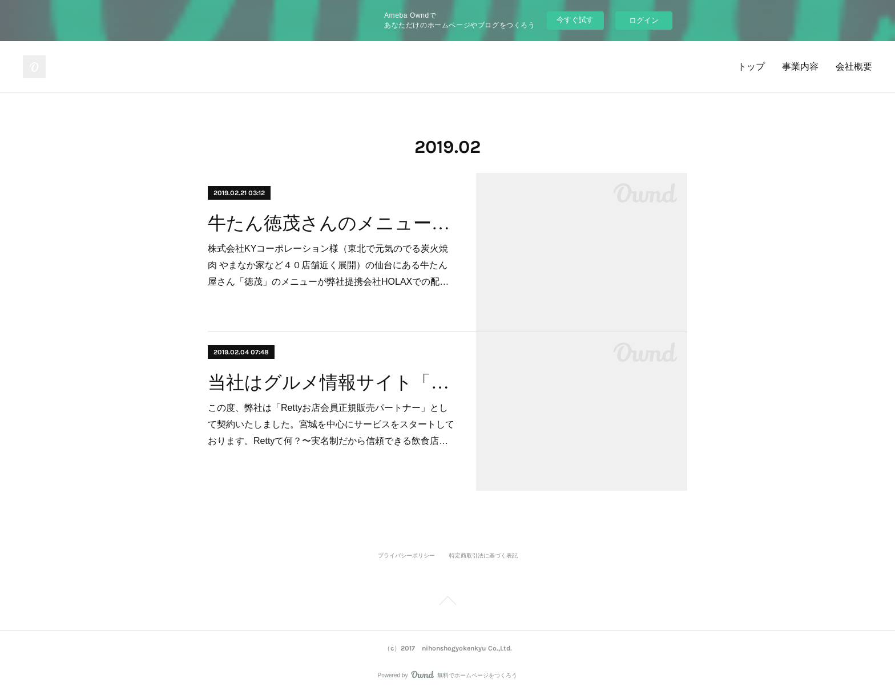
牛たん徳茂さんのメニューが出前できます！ (332, 223)
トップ (751, 66)
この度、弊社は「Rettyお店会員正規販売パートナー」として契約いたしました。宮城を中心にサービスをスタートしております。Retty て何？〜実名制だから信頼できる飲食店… (331, 424)
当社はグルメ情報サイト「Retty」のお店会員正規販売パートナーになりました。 (332, 382)
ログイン (644, 20)
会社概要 (854, 66)
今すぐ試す (575, 19)
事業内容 (800, 66)
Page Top (447, 602)
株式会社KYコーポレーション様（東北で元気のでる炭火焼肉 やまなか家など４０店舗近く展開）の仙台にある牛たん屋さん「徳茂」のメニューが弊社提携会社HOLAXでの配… (328, 265)
